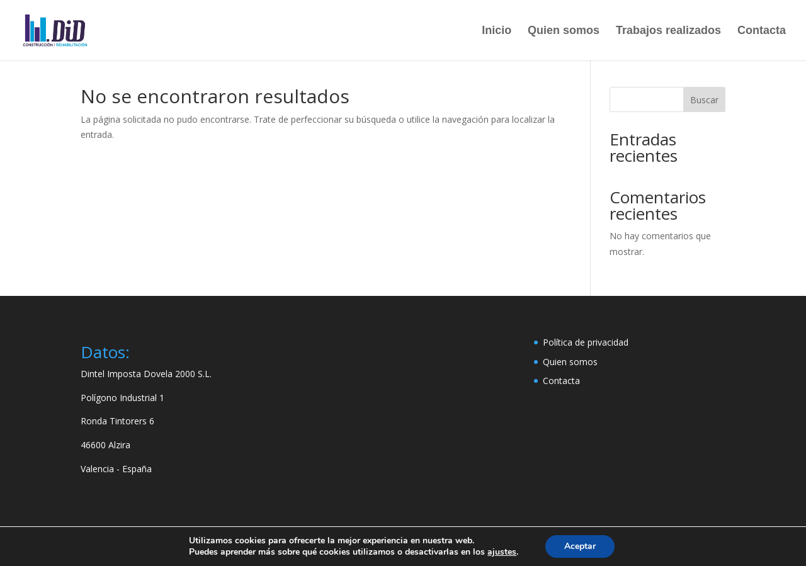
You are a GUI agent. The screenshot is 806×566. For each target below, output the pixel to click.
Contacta (761, 31)
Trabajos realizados (668, 31)
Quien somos (563, 31)
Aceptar (580, 546)
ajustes (501, 552)
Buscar (704, 100)
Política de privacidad (585, 342)
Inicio (496, 31)
